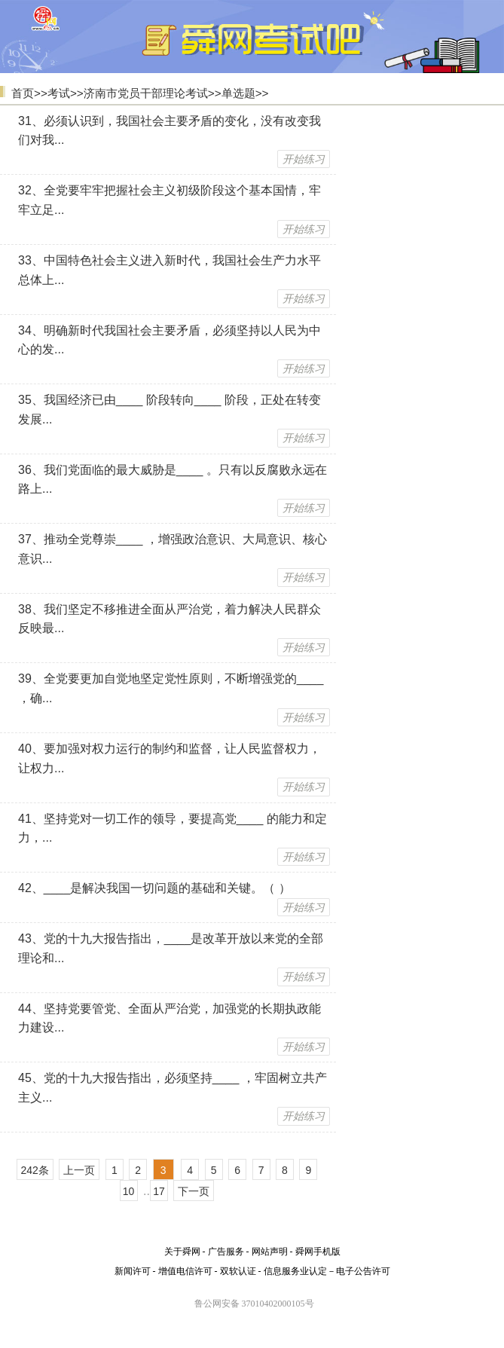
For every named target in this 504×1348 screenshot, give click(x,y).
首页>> (29, 93)
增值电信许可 (185, 1271)
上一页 (79, 1170)
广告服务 (226, 1251)
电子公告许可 (363, 1271)
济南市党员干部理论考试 (146, 93)
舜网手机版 (318, 1251)
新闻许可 (133, 1271)
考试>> (65, 93)
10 (129, 1191)
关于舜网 (182, 1251)
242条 (35, 1170)
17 (159, 1191)
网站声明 (270, 1251)
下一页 (193, 1191)
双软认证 (238, 1271)
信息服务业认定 (295, 1271)
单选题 (238, 93)
